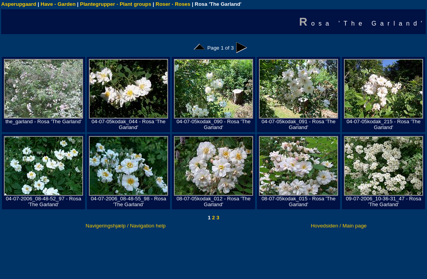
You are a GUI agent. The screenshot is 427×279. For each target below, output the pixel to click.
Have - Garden (58, 4)
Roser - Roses (173, 4)
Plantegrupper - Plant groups (115, 4)
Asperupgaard (18, 4)
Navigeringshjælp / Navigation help (126, 226)
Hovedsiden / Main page (339, 226)
